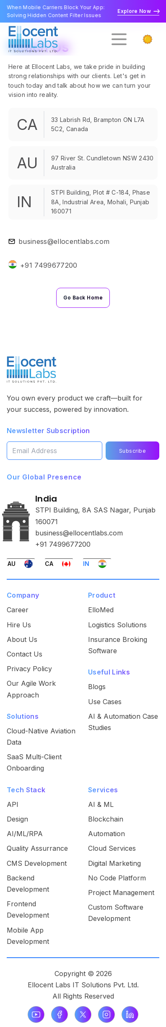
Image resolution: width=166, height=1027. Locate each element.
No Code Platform (117, 878)
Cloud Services (112, 848)
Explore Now (138, 11)
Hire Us (19, 625)
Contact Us (24, 654)
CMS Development (37, 863)
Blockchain (105, 819)
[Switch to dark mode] (147, 39)
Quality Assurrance (37, 848)
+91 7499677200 (49, 265)
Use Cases (105, 701)
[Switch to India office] (97, 563)
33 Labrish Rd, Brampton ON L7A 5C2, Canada (97, 124)
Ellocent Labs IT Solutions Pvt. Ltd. (83, 985)
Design (17, 819)
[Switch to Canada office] (59, 563)
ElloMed (101, 610)
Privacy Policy (29, 668)
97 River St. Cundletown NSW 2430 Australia (102, 163)
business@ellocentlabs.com (63, 241)
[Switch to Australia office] (21, 563)
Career (18, 610)
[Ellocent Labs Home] (32, 369)
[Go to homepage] (33, 39)
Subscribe (132, 451)
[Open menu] (119, 39)
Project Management (121, 892)
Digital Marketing (114, 863)
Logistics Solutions (117, 625)
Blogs (97, 686)
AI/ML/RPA (25, 833)
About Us (22, 639)
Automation (106, 833)
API (12, 804)
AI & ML (101, 804)
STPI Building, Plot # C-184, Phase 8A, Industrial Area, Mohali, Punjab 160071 (100, 202)
